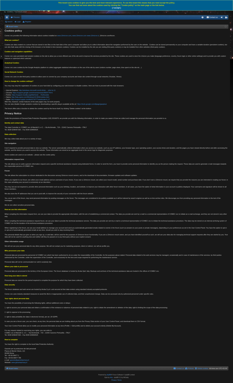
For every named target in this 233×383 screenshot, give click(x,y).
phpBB (109, 375)
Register (28, 22)
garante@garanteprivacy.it (19, 360)
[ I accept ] (116, 8)
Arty (111, 377)
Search (9, 22)
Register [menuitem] (226, 18)
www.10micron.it (93, 35)
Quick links (7, 18)
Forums (17, 17)
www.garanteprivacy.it (19, 362)
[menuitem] (202, 17)
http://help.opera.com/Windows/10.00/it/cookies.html (30, 97)
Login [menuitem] (222, 18)
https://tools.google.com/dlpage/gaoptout (92, 104)
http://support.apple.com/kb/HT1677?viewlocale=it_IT (30, 99)
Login (19, 22)
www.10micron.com (64, 35)
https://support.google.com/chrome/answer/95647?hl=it (32, 93)
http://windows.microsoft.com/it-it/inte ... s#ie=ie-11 (37, 90)
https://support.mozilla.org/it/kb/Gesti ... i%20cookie (30, 95)
